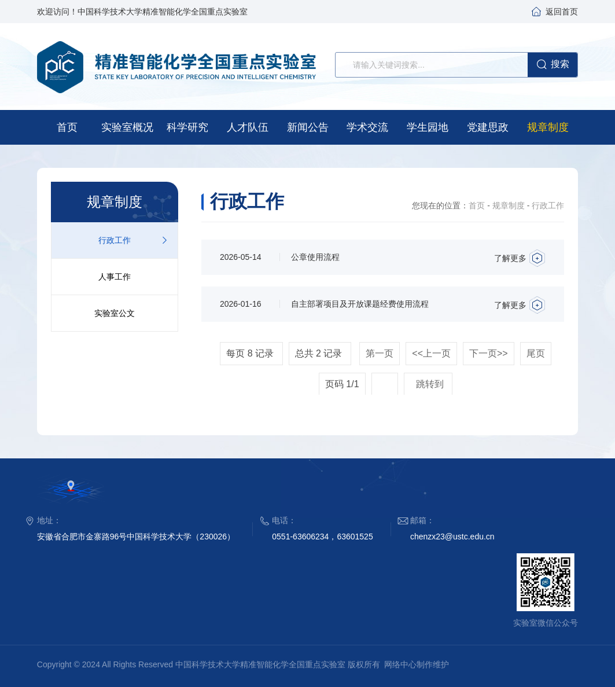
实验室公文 (114, 313)
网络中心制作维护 (416, 664)
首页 (477, 205)
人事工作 (114, 276)
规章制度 (508, 205)
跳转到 (431, 384)
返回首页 (562, 11)
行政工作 (114, 240)
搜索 (552, 64)
